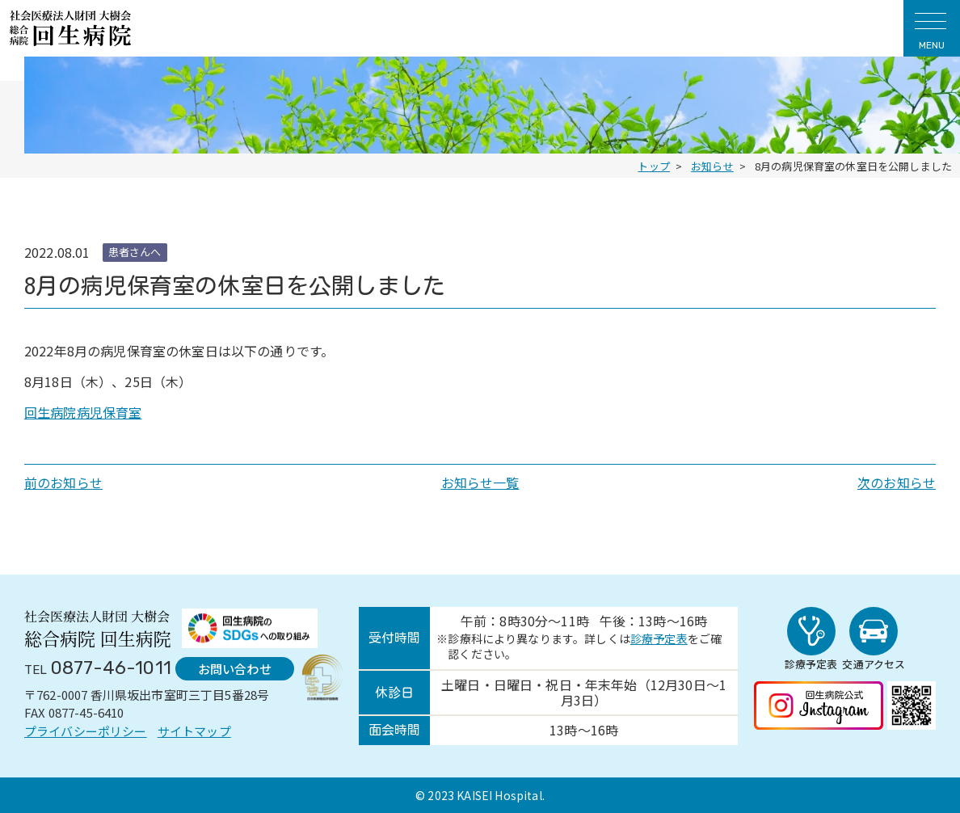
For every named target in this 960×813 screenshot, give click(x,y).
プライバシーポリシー (85, 730)
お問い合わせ (229, 667)
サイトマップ (194, 730)
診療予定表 (651, 638)
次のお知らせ (896, 482)
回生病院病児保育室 (82, 412)
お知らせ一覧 (480, 482)
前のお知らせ (63, 482)
